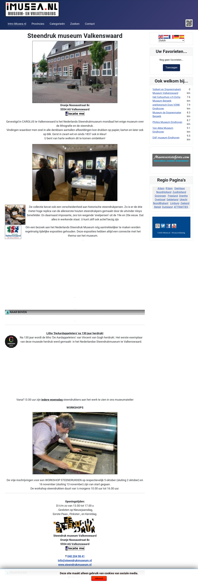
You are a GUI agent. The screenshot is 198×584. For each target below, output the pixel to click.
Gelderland (172, 199)
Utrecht (183, 199)
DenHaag (179, 188)
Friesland (173, 195)
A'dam (161, 188)
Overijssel (160, 199)
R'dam (169, 188)
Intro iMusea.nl (17, 23)
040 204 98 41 (76, 556)
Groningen (160, 195)
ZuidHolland (179, 192)
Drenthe (183, 195)
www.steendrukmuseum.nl (75, 564)
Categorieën (57, 23)
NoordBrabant (160, 203)
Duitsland (167, 206)
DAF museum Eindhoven (166, 137)
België (157, 206)
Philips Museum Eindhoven (167, 122)
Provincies (38, 23)
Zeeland (185, 203)
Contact (90, 23)
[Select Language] (171, 40)
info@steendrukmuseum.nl (75, 560)
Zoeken (75, 23)
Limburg (174, 203)
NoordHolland (163, 192)
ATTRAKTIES (181, 206)
